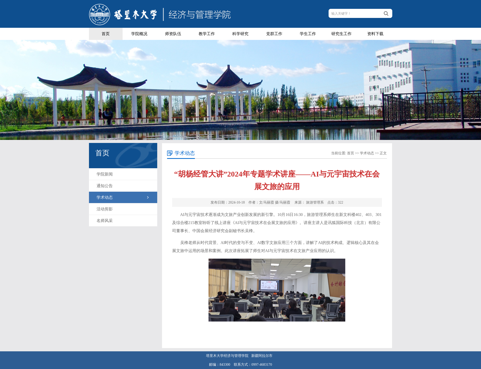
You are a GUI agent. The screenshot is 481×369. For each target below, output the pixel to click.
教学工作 (207, 34)
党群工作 (274, 34)
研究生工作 (341, 34)
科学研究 (240, 34)
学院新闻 (105, 174)
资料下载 (375, 34)
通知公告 (105, 186)
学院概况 (139, 34)
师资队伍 (173, 34)
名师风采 (105, 220)
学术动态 (105, 197)
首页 (106, 34)
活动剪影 (105, 209)
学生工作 (308, 34)
